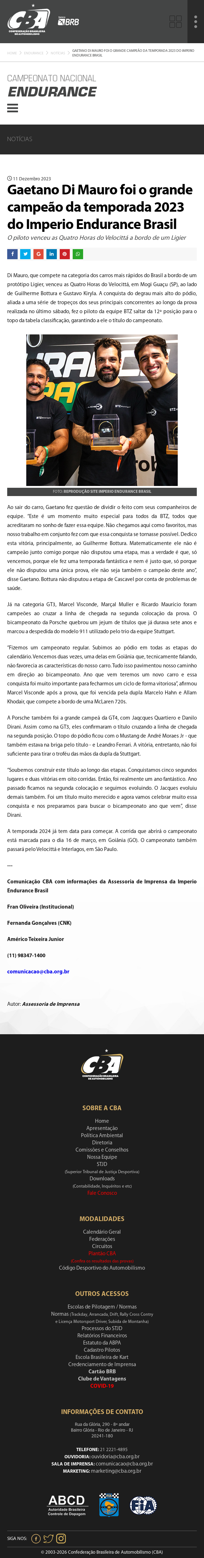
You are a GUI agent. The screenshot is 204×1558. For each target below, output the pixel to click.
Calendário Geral (102, 1232)
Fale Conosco (102, 1193)
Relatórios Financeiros (102, 1336)
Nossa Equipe (102, 1157)
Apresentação (102, 1128)
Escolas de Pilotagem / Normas (102, 1307)
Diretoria (102, 1143)
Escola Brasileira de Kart (102, 1357)
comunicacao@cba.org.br (124, 1464)
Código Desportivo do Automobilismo (102, 1268)
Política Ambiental (102, 1136)
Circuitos (102, 1246)
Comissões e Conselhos (102, 1150)
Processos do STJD (102, 1329)
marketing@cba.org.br (116, 1471)
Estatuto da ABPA (102, 1343)
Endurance (34, 53)
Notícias (58, 53)
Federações (102, 1239)
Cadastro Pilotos (102, 1350)
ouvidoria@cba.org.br (115, 1457)
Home (12, 53)
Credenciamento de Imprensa (102, 1365)
